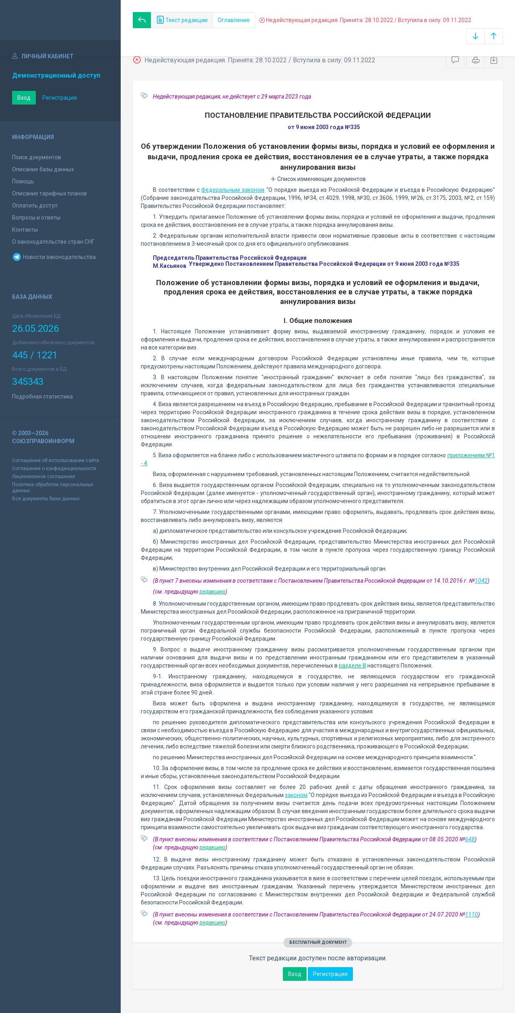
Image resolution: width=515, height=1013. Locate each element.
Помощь (23, 181)
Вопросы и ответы (36, 217)
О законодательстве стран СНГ (53, 241)
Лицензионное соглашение (43, 476)
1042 (481, 580)
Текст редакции (182, 20)
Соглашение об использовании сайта (55, 460)
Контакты (25, 229)
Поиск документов (36, 157)
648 (470, 839)
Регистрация (59, 98)
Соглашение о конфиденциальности (54, 468)
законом (296, 795)
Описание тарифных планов (49, 193)
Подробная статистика (42, 396)
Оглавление (234, 20)
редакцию (212, 591)
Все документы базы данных (46, 498)
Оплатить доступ (35, 205)
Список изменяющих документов (318, 179)
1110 (471, 914)
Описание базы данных (43, 169)
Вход (24, 98)
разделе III (352, 665)
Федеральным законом (232, 190)
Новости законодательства (54, 257)
